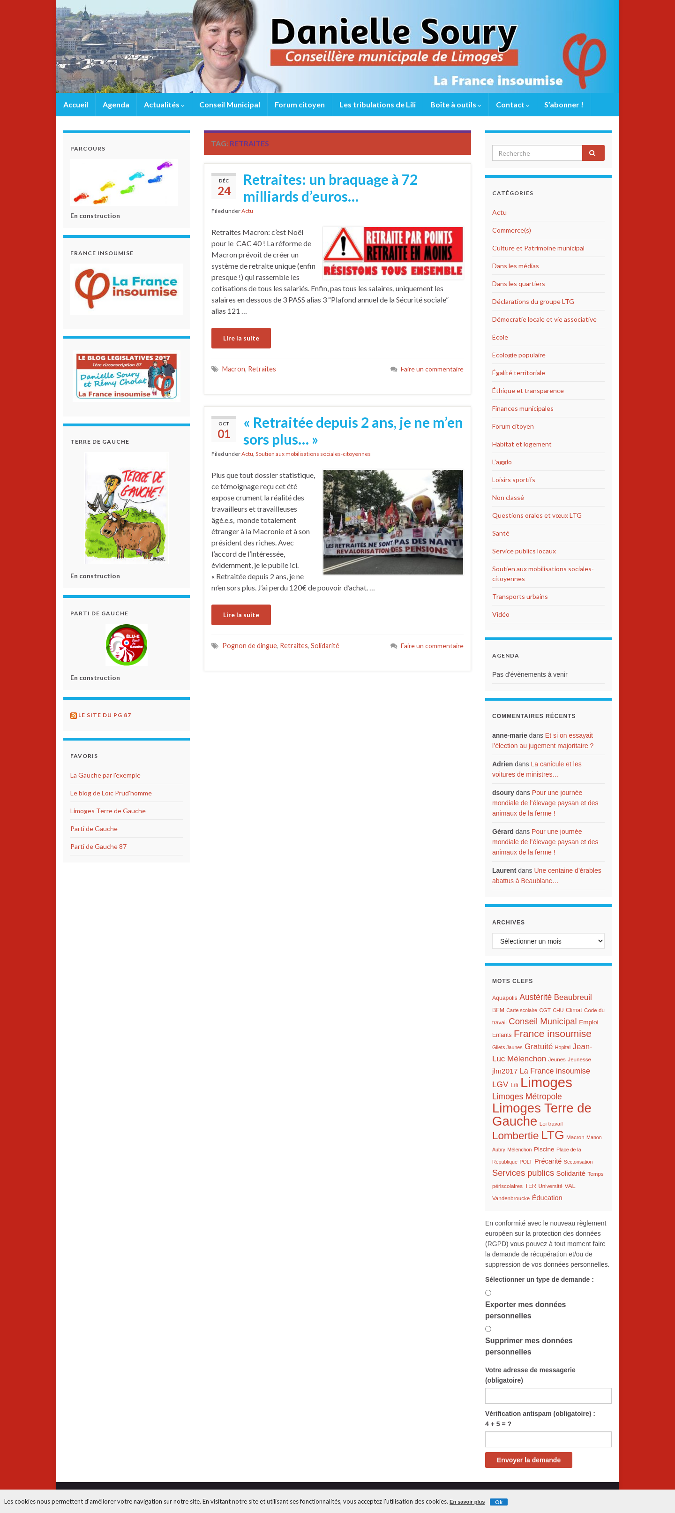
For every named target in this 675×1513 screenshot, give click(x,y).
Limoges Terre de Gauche (108, 811)
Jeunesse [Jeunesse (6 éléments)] (579, 1059)
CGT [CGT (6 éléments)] (544, 1010)
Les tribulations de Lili (377, 104)
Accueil (75, 104)
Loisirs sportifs (513, 480)
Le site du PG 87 (104, 715)
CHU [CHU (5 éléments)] (558, 1010)
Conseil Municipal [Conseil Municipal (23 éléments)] (543, 1021)
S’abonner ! (564, 104)
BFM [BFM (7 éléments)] (498, 1010)
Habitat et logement (522, 444)
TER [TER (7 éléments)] (530, 1186)
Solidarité (325, 646)
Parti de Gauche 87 (98, 846)
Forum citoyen (300, 104)
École (500, 337)
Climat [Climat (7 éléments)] (574, 1010)
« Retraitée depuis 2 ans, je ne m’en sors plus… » (353, 430)
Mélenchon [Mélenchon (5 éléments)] (519, 1149)
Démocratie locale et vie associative (544, 319)
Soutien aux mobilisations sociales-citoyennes (313, 453)
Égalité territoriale (518, 373)
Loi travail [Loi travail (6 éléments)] (551, 1124)
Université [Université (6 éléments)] (550, 1186)
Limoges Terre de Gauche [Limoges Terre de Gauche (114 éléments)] (542, 1114)
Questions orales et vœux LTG (537, 515)
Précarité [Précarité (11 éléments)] (548, 1161)
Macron (233, 369)
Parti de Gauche (94, 828)
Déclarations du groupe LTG (533, 301)
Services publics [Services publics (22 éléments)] (523, 1173)
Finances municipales (523, 408)
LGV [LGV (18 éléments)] (500, 1084)
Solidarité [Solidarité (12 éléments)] (571, 1173)
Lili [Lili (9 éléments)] (514, 1085)
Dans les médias (515, 266)
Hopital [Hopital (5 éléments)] (562, 1047)
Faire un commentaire (432, 369)
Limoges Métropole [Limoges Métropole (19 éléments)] (527, 1096)
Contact (513, 104)
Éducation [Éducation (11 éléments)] (547, 1198)
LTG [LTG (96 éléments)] (552, 1135)
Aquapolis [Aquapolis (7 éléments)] (505, 998)
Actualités (164, 104)
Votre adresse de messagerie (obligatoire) (530, 1375)
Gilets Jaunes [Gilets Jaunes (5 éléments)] (507, 1047)
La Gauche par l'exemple (105, 775)
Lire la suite (241, 338)
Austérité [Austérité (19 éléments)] (535, 997)
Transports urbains (520, 596)
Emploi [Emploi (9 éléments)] (588, 1022)
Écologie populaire (519, 355)
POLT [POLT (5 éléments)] (525, 1162)
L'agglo (502, 462)
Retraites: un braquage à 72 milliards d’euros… (330, 187)
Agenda (116, 104)
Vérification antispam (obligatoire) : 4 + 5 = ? (540, 1419)
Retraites (262, 369)
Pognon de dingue (249, 646)
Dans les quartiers (518, 283)
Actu (247, 210)
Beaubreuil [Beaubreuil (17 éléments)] (573, 997)
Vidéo (501, 614)
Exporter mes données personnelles (525, 1310)
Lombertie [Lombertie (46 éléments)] (515, 1136)
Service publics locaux (524, 551)
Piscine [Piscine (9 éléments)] (544, 1149)
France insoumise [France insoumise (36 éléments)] (553, 1033)
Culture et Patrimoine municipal (538, 248)
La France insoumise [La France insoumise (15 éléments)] (555, 1071)
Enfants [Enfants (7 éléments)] (502, 1035)
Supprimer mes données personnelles (529, 1346)
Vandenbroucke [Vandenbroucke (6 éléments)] (511, 1198)
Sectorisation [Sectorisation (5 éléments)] (578, 1162)
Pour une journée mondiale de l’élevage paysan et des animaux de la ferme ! (545, 803)
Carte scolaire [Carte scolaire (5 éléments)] (521, 1010)
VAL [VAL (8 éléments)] (569, 1185)
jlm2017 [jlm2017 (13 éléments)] (505, 1071)
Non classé (508, 497)
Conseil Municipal (229, 104)
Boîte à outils (455, 104)
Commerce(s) (511, 230)
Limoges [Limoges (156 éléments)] (546, 1082)
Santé (501, 533)
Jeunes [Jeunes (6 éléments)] (557, 1059)
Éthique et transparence (528, 390)
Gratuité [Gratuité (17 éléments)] (539, 1046)
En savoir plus (467, 1502)
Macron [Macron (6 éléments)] (575, 1137)
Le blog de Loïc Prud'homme (111, 793)
